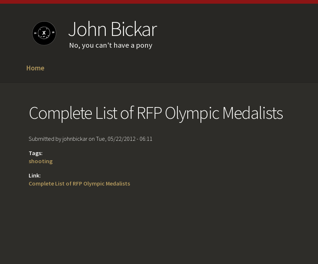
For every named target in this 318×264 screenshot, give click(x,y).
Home (35, 68)
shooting (41, 161)
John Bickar (112, 28)
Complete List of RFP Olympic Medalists (79, 183)
